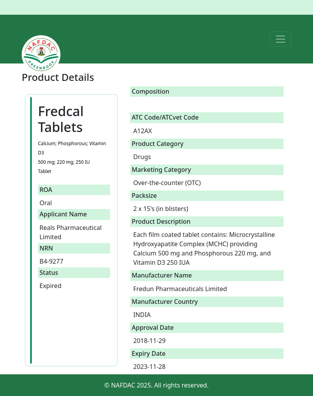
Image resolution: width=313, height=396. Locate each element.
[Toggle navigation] (280, 39)
